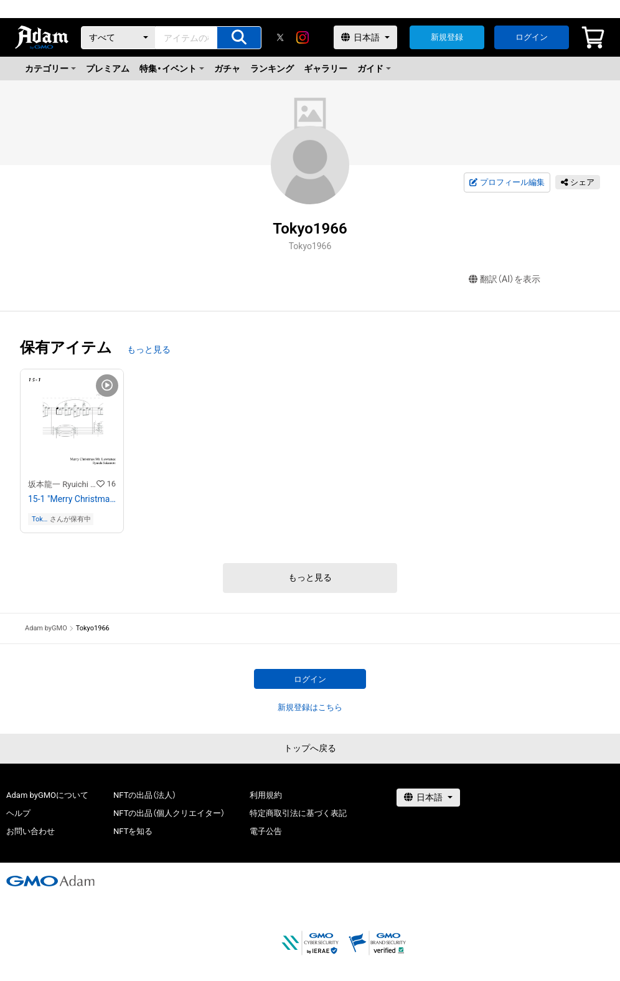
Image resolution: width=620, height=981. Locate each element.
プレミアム (107, 68)
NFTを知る (133, 831)
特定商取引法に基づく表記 (298, 813)
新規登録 (447, 37)
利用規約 (266, 795)
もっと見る (149, 349)
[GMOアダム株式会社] (50, 880)
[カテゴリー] (118, 37)
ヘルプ (18, 813)
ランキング (272, 68)
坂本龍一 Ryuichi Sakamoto (62, 484)
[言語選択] (365, 37)
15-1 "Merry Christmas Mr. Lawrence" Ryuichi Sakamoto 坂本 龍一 (72, 499)
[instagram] (302, 37)
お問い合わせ (30, 831)
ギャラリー (325, 68)
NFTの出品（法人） (144, 795)
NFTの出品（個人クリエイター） (169, 813)
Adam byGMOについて (47, 795)
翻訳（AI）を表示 (504, 279)
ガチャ (227, 68)
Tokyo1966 (39, 519)
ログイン (531, 37)
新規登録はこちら (310, 707)
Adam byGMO (46, 628)
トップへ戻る (310, 748)
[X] (280, 37)
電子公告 (266, 831)
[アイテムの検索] (239, 37)
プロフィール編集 (506, 182)
